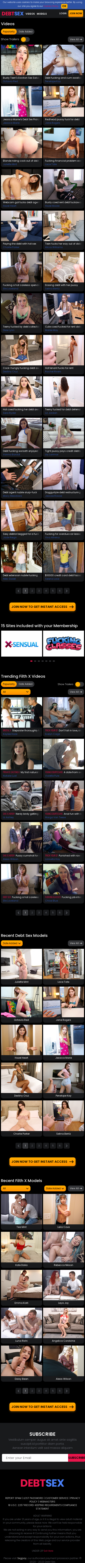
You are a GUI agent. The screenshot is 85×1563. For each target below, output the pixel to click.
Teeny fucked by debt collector (21, 326)
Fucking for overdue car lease (62, 534)
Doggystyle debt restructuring (63, 492)
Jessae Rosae (53, 496)
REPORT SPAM (13, 1497)
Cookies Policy (50, 6)
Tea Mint (22, 1226)
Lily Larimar (51, 454)
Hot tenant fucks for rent (59, 368)
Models (42, 13)
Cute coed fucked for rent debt (63, 326)
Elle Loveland (10, 288)
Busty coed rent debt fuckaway (63, 202)
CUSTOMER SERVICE (56, 1497)
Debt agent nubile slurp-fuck (20, 492)
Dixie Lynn (8, 330)
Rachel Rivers (53, 371)
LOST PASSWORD (33, 1497)
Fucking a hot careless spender (21, 285)
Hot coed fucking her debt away (21, 409)
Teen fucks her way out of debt (63, 243)
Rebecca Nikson (63, 1264)
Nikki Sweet (9, 578)
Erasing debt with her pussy (61, 285)
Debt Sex (7, 896)
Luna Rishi (21, 1340)
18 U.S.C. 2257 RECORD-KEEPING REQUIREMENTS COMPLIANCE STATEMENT (42, 1506)
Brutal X (7, 730)
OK (64, 6)
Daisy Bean (21, 1378)
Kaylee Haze (10, 733)
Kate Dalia (21, 1264)
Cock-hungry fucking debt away (21, 368)
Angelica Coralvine (63, 1340)
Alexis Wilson (10, 858)
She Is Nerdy (9, 813)
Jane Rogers (52, 123)
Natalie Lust (10, 775)
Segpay (22, 1557)
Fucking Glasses (53, 896)
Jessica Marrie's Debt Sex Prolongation (21, 119)
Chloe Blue (51, 900)
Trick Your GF (51, 730)
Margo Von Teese (55, 817)
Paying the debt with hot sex (19, 243)
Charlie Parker (11, 247)
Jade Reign (10, 537)
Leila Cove (63, 1226)
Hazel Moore (52, 205)
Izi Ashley (8, 817)
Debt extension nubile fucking (20, 575)
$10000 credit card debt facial (63, 575)
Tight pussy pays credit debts (63, 451)
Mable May (51, 330)
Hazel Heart (9, 205)
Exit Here (48, 1550)
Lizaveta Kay (52, 858)
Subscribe (76, 1457)
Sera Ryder (9, 413)
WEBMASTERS (47, 1501)
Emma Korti (21, 1302)
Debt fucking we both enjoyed (20, 451)
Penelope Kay (53, 81)
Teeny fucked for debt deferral (63, 409)
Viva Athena (52, 537)
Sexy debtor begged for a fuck (21, 534)
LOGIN (63, 13)
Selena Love (52, 578)
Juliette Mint (10, 164)
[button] (31, 660)
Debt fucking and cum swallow (63, 77)
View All (76, 39)
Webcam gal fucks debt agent (21, 202)
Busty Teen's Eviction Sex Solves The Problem (21, 77)
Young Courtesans (54, 771)
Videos (30, 13)
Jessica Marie (11, 123)
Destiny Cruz (10, 371)
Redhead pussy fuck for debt (62, 119)
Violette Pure (52, 775)
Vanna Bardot (11, 454)
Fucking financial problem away (63, 160)
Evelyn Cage (52, 733)
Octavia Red (10, 81)
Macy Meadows (12, 496)
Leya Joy (63, 1302)
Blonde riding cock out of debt (21, 160)
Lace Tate (51, 164)
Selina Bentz (52, 288)
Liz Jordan (51, 413)
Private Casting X (11, 771)
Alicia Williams (54, 247)
